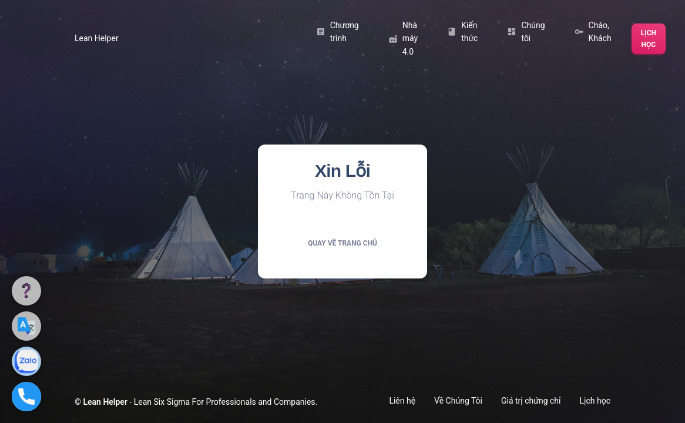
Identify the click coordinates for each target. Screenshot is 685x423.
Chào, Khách (598, 32)
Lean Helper (97, 38)
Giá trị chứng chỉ (531, 400)
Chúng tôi (531, 32)
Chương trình (343, 32)
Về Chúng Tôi (458, 400)
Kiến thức (467, 32)
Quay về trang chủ (342, 243)
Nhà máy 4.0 (408, 38)
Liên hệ (402, 400)
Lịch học (648, 39)
